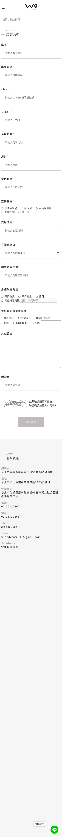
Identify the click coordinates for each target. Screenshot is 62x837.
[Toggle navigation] (3, 7)
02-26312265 (10, 516)
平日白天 (10, 296)
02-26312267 (10, 506)
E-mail (6, 112)
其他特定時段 (12, 300)
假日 (41, 296)
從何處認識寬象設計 (14, 311)
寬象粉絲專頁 (9, 547)
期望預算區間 (10, 267)
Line (5, 89)
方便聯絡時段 (10, 289)
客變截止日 (8, 244)
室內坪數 (7, 179)
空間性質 (7, 201)
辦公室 (25, 212)
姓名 (4, 44)
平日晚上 (27, 296)
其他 (36, 322)
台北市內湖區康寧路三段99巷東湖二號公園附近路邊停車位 (29, 494)
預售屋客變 (11, 208)
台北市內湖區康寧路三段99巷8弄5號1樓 (26, 472)
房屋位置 (7, 134)
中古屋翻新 (45, 208)
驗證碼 (6, 376)
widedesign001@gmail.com (21, 537)
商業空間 (10, 212)
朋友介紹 (9, 318)
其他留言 (7, 333)
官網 (6, 322)
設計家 (25, 318)
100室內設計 (43, 318)
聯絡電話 (7, 67)
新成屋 (28, 208)
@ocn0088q (9, 527)
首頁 (5, 19)
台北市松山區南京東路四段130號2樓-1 (26, 482)
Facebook (21, 322)
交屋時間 (7, 222)
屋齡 (4, 156)
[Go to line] (54, 830)
